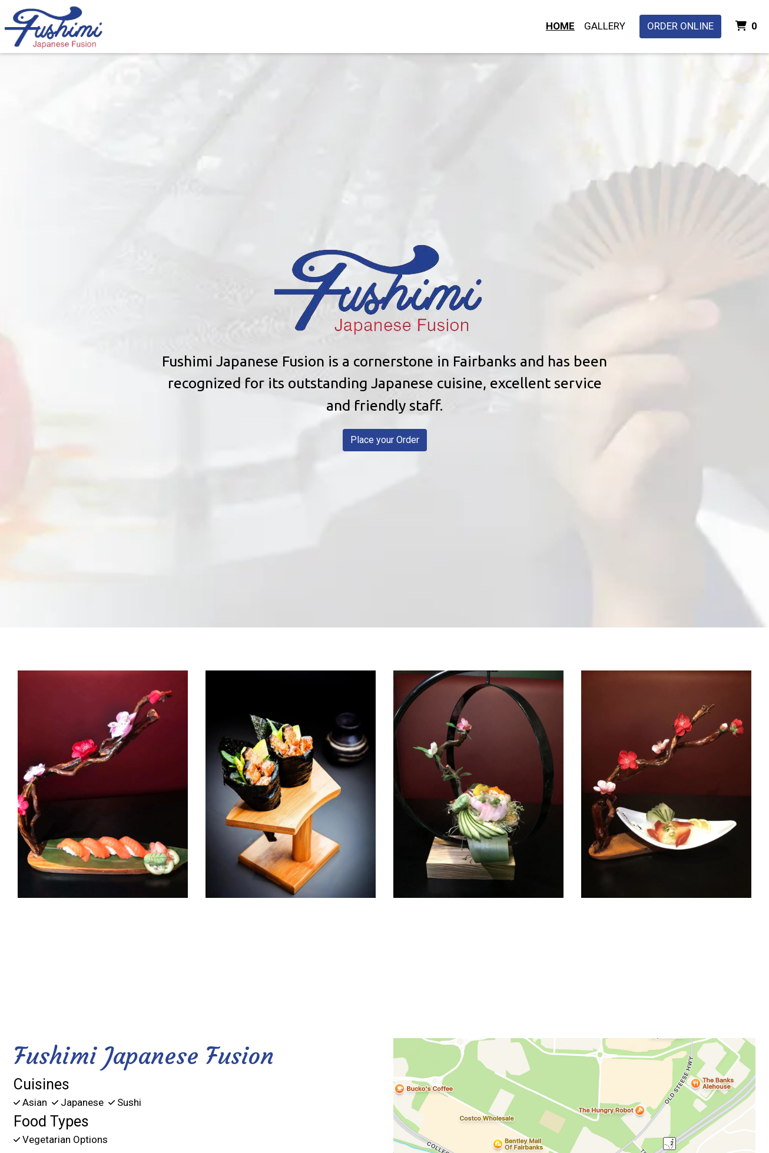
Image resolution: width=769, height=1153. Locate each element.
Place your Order (384, 439)
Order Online (680, 26)
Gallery (604, 26)
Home (560, 26)
